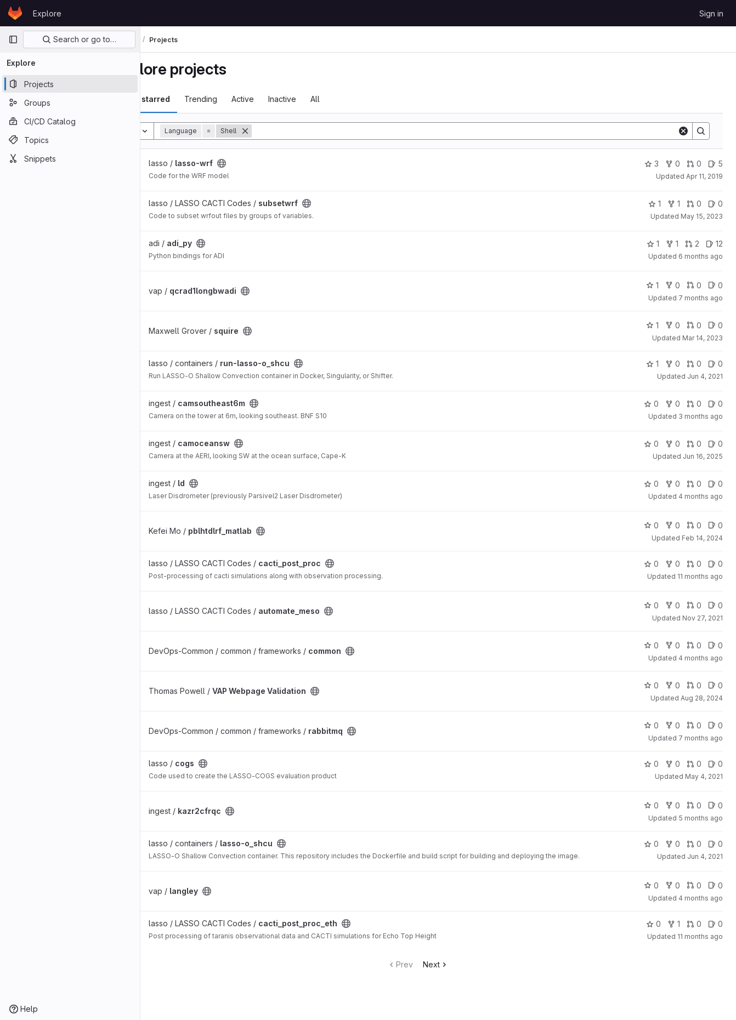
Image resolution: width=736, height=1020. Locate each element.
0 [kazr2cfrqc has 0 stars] (651, 805)
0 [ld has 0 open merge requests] (694, 483)
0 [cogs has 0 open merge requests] (694, 763)
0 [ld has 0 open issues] (715, 483)
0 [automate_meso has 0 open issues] (715, 605)
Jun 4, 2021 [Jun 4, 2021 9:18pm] (705, 376)
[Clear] (683, 131)
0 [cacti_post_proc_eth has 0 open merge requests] (694, 930)
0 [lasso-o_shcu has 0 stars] (651, 843)
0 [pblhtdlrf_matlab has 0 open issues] (715, 525)
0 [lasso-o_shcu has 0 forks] (672, 843)
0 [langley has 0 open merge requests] (694, 892)
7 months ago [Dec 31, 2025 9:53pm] (700, 298)
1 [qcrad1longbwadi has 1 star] (652, 285)
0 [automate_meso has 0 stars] (651, 605)
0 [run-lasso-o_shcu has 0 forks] (672, 363)
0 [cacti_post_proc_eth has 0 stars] (653, 930)
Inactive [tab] (322, 99)
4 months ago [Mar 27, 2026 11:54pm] (700, 905)
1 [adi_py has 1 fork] (672, 243)
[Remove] (285, 131)
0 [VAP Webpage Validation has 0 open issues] (715, 685)
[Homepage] (15, 13)
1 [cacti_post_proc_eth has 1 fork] (673, 930)
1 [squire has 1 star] (652, 325)
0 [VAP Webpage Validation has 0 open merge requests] (694, 685)
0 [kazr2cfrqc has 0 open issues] (715, 805)
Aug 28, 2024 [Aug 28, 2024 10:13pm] (702, 698)
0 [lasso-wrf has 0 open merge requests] (694, 163)
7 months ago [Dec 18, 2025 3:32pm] (700, 738)
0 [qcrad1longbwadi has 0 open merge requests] (694, 285)
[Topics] (70, 140)
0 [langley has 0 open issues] (715, 892)
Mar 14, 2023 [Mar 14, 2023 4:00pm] (702, 338)
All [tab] (355, 99)
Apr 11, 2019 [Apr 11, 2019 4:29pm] (704, 176)
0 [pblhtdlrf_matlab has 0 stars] (651, 525)
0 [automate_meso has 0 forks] (672, 605)
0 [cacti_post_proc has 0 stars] (651, 563)
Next (456, 971)
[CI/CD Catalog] (70, 121)
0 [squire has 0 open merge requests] (694, 325)
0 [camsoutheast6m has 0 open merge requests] (694, 403)
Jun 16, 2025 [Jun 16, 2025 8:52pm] (703, 456)
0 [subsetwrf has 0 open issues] (715, 203)
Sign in (711, 13)
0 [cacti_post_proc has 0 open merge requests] (694, 563)
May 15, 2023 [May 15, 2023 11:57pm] (702, 216)
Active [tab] (282, 99)
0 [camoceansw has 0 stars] (651, 443)
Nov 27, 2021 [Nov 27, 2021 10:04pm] (702, 618)
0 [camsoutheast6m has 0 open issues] (715, 403)
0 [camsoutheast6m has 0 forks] (672, 403)
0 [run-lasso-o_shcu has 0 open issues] (715, 363)
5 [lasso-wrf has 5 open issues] (715, 163)
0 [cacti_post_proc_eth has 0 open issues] (715, 930)
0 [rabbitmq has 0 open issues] (715, 725)
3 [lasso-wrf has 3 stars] (651, 163)
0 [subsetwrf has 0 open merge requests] (694, 203)
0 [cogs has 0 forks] (672, 763)
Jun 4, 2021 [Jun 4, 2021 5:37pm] (705, 856)
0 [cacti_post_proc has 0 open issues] (715, 563)
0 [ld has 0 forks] (672, 483)
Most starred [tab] (185, 99)
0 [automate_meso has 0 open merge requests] (694, 605)
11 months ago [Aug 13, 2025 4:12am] (700, 943)
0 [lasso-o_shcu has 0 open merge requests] (694, 843)
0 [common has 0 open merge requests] (694, 645)
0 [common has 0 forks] (672, 645)
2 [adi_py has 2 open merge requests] (692, 243)
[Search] (484, 131)
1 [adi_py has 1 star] (653, 243)
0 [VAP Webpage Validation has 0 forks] (672, 685)
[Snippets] (70, 158)
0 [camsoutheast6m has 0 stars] (651, 403)
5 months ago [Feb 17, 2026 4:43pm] (700, 818)
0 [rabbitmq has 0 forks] (672, 725)
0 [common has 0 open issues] (715, 645)
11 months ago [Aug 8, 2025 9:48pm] (700, 576)
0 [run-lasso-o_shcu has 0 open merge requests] (694, 363)
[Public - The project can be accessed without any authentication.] (261, 163)
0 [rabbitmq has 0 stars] (651, 725)
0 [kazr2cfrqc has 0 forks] (672, 805)
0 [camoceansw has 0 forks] (672, 443)
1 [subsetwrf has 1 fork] (673, 203)
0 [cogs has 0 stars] (651, 763)
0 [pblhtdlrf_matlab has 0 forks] (672, 525)
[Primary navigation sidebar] (13, 39)
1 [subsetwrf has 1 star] (654, 203)
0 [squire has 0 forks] (672, 325)
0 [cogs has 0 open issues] (715, 763)
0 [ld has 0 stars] (651, 483)
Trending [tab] (240, 99)
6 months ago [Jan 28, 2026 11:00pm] (700, 256)
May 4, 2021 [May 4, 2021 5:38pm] (704, 776)
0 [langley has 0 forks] (672, 892)
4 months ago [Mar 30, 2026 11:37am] (700, 658)
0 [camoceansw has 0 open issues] (715, 443)
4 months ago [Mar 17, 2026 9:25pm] (700, 496)
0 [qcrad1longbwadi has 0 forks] (672, 285)
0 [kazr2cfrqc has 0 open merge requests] (694, 805)
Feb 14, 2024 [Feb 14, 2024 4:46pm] (702, 538)
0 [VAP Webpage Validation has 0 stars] (651, 685)
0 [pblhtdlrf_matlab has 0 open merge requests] (694, 525)
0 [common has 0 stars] (651, 645)
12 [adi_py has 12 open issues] (714, 243)
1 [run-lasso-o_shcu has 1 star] (652, 363)
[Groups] (70, 102)
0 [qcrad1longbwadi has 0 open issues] (715, 285)
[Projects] (70, 84)
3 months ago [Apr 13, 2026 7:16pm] (700, 416)
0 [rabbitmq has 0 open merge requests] (694, 725)
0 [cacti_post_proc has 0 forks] (672, 563)
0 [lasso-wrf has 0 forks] (672, 163)
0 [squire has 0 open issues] (715, 325)
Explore (47, 13)
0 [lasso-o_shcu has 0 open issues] (715, 843)
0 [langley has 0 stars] (651, 892)
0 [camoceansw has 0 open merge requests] (694, 443)
